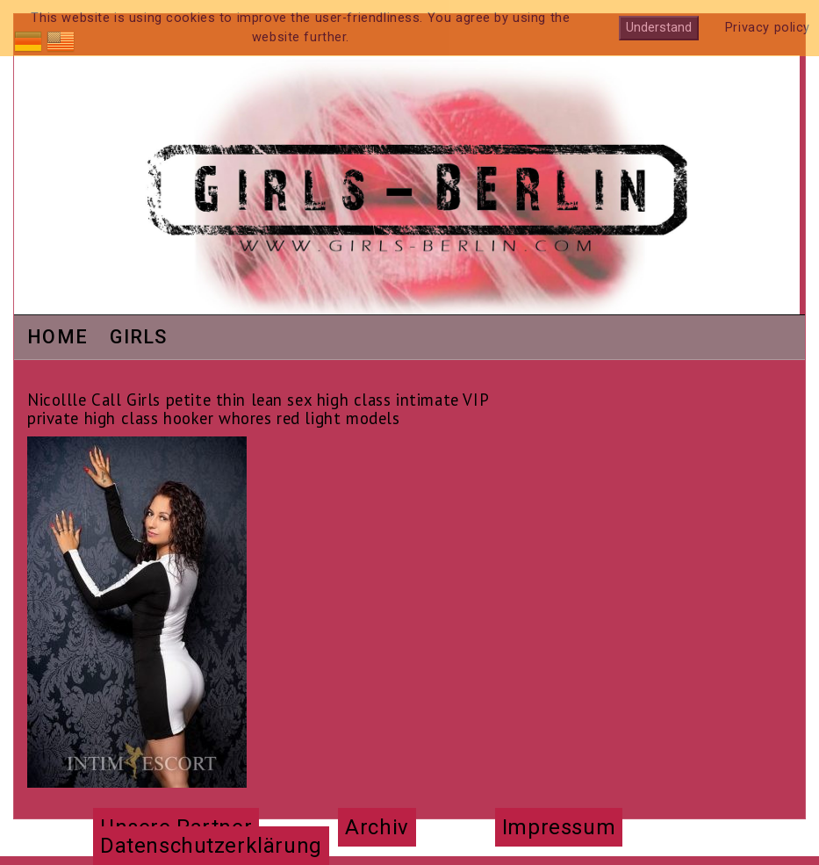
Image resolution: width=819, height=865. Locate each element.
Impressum (558, 827)
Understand (659, 27)
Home (57, 338)
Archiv (376, 827)
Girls (139, 338)
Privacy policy (767, 27)
